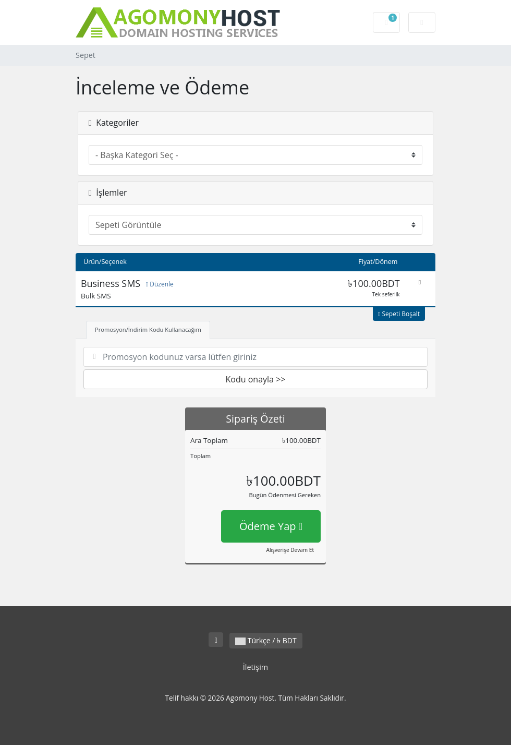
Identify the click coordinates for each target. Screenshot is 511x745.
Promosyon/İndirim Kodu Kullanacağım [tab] (148, 329)
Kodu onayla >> (256, 379)
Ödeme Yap (270, 526)
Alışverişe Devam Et (290, 550)
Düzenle (160, 284)
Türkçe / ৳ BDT (266, 640)
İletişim (255, 667)
